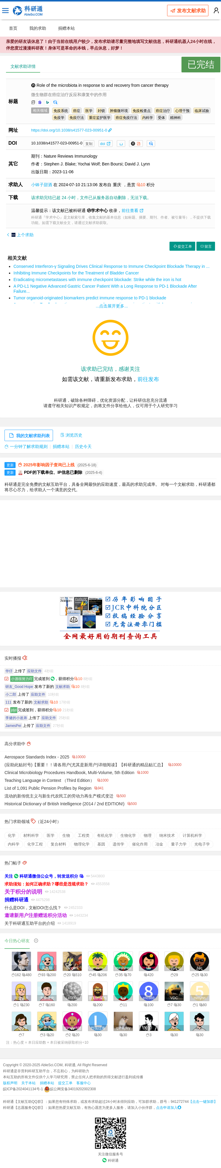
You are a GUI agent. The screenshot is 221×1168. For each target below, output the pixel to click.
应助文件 (34, 671)
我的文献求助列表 (29, 435)
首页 (13, 28)
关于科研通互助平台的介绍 (29, 923)
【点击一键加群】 (203, 1102)
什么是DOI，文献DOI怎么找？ (32, 907)
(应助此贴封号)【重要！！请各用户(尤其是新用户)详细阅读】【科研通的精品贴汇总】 (84, 764)
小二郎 (10, 694)
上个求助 (20, 234)
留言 (206, 246)
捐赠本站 (66, 28)
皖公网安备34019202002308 (70, 1089)
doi (105, 144)
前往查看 (132, 210)
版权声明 (10, 1083)
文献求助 (62, 687)
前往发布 (148, 379)
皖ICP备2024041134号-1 (23, 1089)
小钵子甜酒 (42, 184)
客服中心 (83, 1083)
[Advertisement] (110, 544)
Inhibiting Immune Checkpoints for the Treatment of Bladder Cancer (76, 273)
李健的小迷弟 (16, 718)
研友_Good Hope (19, 687)
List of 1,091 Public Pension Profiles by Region (47, 788)
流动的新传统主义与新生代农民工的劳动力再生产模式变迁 (58, 796)
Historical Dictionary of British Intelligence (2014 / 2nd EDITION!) (64, 803)
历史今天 (83, 446)
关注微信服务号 (110, 1154)
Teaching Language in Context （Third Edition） (49, 780)
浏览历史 (71, 435)
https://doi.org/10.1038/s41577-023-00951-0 (71, 130)
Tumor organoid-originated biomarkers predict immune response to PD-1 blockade (89, 297)
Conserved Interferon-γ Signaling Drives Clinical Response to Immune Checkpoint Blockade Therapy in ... (111, 266)
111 (8, 702)
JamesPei (13, 726)
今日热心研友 (17, 940)
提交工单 (182, 246)
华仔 (9, 671)
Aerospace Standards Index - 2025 (36, 757)
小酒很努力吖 (22, 679)
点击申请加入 (168, 1108)
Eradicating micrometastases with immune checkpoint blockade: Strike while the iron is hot (97, 279)
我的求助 (37, 28)
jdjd (14, 710)
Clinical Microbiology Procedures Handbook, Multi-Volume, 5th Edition (69, 772)
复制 (89, 144)
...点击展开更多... (112, 306)
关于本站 (28, 1083)
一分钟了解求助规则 (26, 446)
